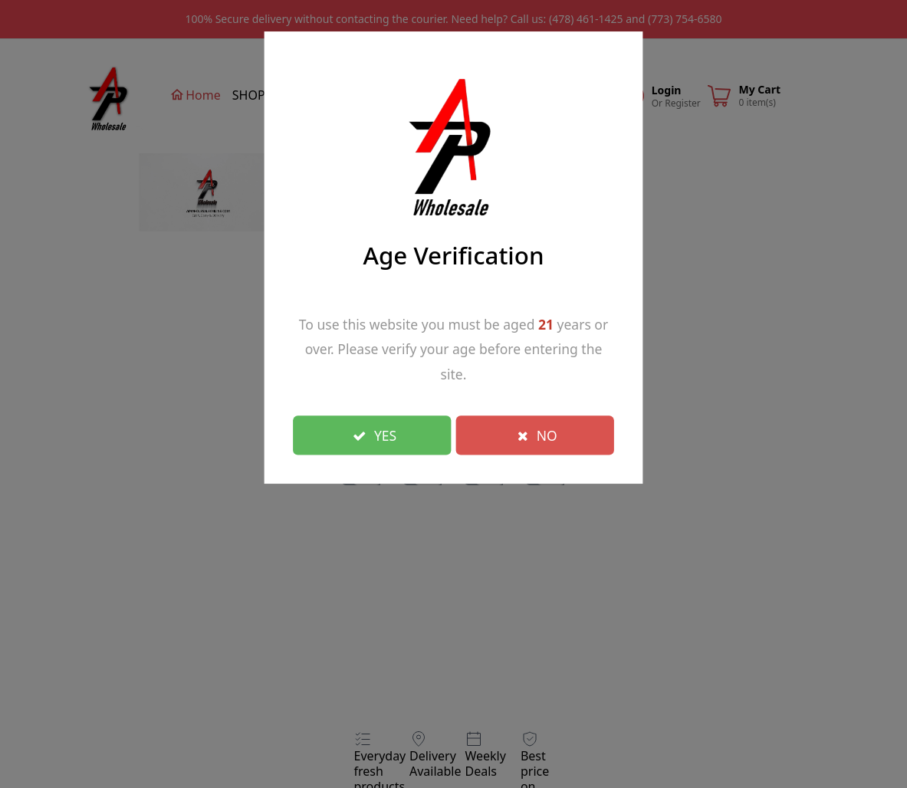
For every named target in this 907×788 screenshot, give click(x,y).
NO (537, 434)
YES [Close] (375, 434)
